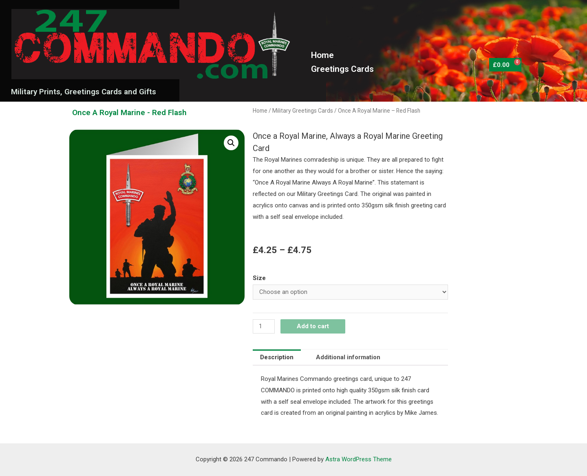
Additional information (348, 357)
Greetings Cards (342, 69)
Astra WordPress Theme (358, 459)
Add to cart (313, 326)
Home (322, 55)
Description (277, 357)
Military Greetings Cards (302, 110)
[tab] (277, 357)
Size (259, 278)
